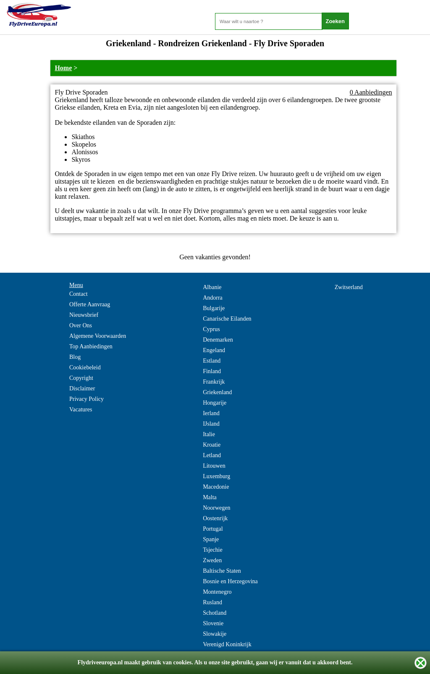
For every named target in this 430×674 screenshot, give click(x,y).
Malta (210, 497)
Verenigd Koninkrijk (227, 644)
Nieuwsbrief (83, 315)
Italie (209, 434)
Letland (212, 455)
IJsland (211, 424)
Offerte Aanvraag (89, 304)
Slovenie (213, 623)
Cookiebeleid (85, 367)
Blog (75, 357)
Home (63, 67)
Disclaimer (82, 388)
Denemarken (218, 340)
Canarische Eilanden (227, 319)
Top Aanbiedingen (91, 346)
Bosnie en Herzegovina (230, 581)
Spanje (211, 539)
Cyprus (211, 329)
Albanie (212, 287)
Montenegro (217, 592)
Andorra (213, 298)
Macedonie (216, 487)
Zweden (212, 560)
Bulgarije (214, 308)
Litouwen (214, 466)
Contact (78, 294)
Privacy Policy (86, 399)
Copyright (81, 378)
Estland (211, 361)
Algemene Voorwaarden (97, 336)
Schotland (214, 613)
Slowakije (214, 634)
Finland (212, 371)
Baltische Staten (222, 571)
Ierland (211, 413)
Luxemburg (216, 476)
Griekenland (217, 392)
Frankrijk (214, 382)
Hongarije (214, 403)
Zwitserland (349, 287)
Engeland (214, 350)
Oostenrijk (215, 518)
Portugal (213, 529)
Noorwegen (216, 508)
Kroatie (211, 445)
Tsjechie (212, 550)
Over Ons (80, 325)
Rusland (212, 602)
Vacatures (80, 409)
